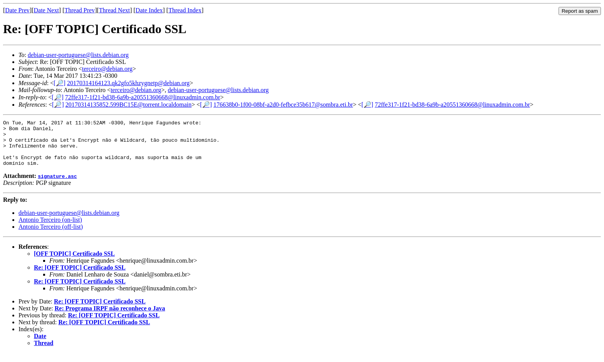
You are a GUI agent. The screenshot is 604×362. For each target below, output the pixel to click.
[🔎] (59, 83)
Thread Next (114, 10)
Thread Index (184, 10)
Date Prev (17, 10)
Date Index (149, 10)
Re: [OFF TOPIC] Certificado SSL (80, 276)
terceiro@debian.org (107, 68)
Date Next (46, 10)
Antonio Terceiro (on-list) (50, 229)
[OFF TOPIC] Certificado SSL (74, 263)
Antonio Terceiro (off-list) (50, 236)
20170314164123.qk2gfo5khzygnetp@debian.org (128, 83)
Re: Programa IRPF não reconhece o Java (110, 317)
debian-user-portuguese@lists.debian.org (78, 55)
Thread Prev (79, 10)
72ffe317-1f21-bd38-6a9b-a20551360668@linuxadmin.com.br (142, 97)
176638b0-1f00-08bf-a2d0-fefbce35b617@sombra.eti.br (283, 104)
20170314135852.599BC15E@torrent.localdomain (128, 104)
